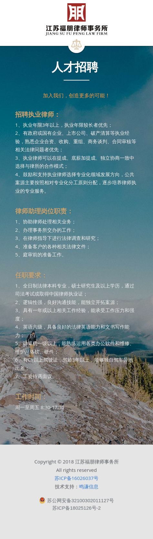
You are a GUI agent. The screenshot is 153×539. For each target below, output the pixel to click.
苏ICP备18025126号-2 (76, 510)
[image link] (76, 19)
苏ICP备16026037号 (76, 480)
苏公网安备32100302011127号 (76, 503)
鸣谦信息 (88, 488)
